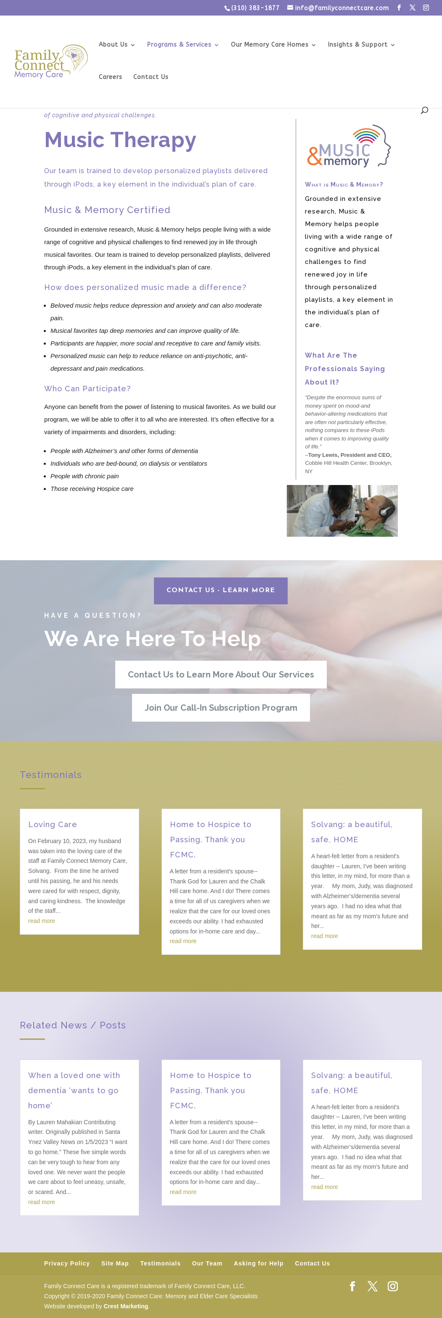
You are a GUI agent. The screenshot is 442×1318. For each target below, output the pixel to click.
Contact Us (151, 77)
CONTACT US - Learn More (221, 590)
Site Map (115, 1263)
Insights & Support (358, 45)
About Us (113, 45)
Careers (110, 77)
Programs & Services (179, 45)
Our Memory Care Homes (270, 45)
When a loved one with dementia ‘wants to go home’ (74, 1090)
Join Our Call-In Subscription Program (221, 708)
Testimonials (160, 1263)
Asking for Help (258, 1263)
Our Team (207, 1263)
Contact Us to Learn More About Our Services (221, 675)
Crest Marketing (125, 1306)
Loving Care (52, 824)
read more (41, 920)
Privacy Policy (67, 1263)
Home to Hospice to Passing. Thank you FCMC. (210, 839)
